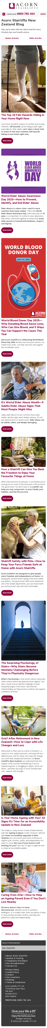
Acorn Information (11, 943)
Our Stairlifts (8, 948)
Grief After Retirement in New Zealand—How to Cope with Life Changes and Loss (22, 742)
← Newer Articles (11, 38)
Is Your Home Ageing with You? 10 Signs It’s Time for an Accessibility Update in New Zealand (23, 821)
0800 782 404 (26, 14)
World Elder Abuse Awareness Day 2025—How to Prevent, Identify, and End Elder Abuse (21, 199)
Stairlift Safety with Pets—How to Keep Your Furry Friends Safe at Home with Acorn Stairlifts (23, 564)
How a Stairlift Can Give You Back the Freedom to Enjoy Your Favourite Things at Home (22, 473)
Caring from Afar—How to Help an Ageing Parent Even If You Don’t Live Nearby (23, 898)
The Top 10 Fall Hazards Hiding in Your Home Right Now (22, 116)
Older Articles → (36, 38)
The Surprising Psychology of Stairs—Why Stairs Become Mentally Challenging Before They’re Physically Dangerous (20, 668)
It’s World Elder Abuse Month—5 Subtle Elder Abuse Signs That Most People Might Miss (22, 406)
